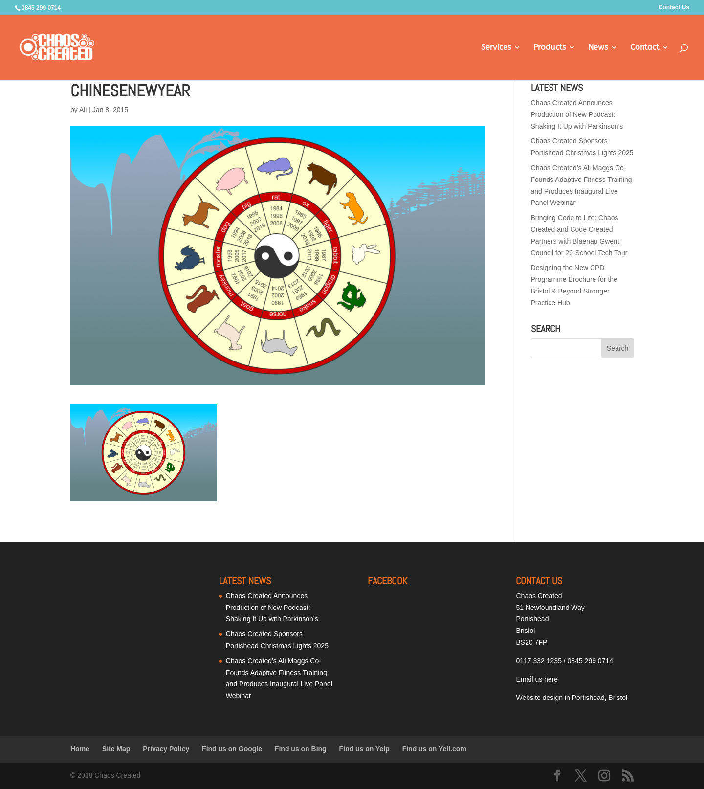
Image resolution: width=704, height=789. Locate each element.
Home (79, 749)
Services (496, 48)
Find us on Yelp (364, 749)
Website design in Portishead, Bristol (571, 697)
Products (549, 48)
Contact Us (674, 7)
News (598, 48)
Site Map (116, 749)
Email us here (537, 679)
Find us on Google (232, 749)
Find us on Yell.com (434, 749)
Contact (644, 48)
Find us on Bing (301, 749)
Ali (83, 109)
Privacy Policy (166, 749)
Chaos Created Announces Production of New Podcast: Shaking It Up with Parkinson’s (577, 114)
